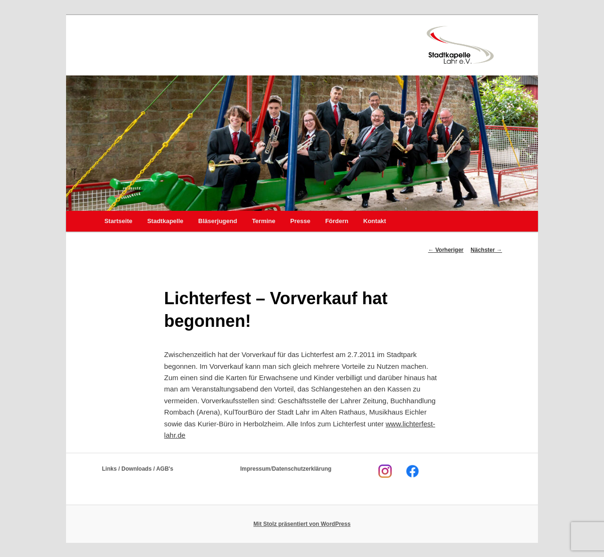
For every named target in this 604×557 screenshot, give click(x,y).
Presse (300, 220)
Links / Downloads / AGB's (137, 469)
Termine (264, 220)
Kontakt (374, 220)
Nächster (486, 250)
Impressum (255, 469)
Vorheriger (445, 250)
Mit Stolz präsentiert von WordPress (302, 524)
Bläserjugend (217, 220)
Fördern (336, 220)
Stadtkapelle (165, 220)
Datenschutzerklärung (301, 469)
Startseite (118, 220)
